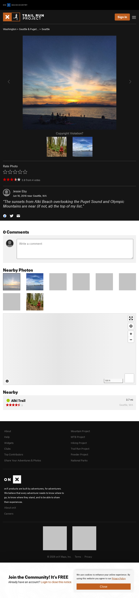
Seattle (46, 29)
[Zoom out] (131, 340)
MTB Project (78, 436)
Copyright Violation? (69, 133)
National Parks (79, 460)
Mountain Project (80, 431)
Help (7, 436)
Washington (9, 29)
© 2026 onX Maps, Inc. (59, 556)
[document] (104, 581)
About (7, 431)
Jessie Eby (20, 191)
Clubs (7, 448)
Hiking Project (79, 442)
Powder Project (79, 454)
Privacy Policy (118, 578)
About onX (10, 507)
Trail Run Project (80, 448)
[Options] (129, 378)
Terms (78, 556)
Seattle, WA (40, 195)
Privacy (88, 556)
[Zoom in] (131, 334)
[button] (5, 215)
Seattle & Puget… (29, 29)
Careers (8, 513)
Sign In (122, 17)
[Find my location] (131, 326)
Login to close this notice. (56, 582)
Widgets (9, 442)
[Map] (69, 349)
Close (103, 586)
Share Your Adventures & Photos (22, 460)
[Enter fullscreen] (131, 318)
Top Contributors (13, 454)
